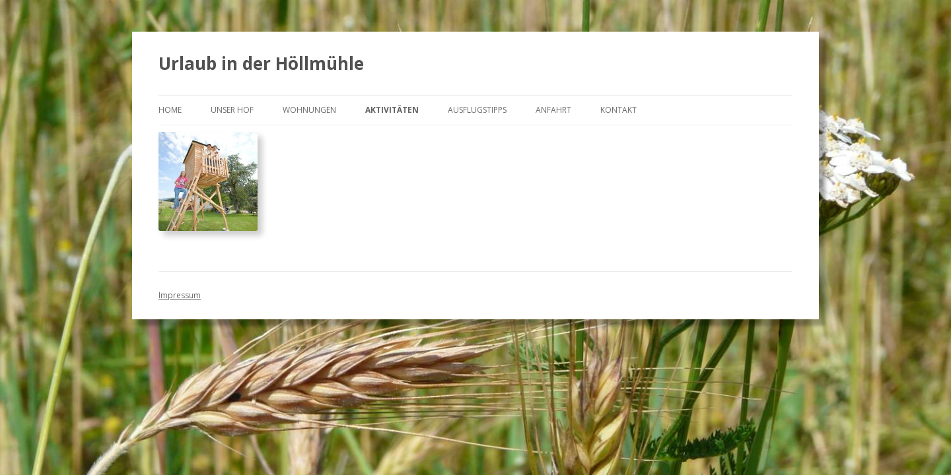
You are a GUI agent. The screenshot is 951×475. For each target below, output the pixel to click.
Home (170, 109)
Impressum (179, 295)
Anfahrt (553, 109)
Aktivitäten (392, 109)
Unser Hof (232, 109)
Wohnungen (309, 109)
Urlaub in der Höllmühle (261, 63)
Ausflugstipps (477, 109)
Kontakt (618, 109)
